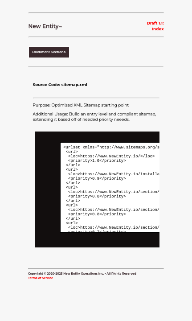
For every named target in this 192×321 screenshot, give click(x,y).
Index (157, 28)
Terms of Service (40, 281)
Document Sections (49, 52)
